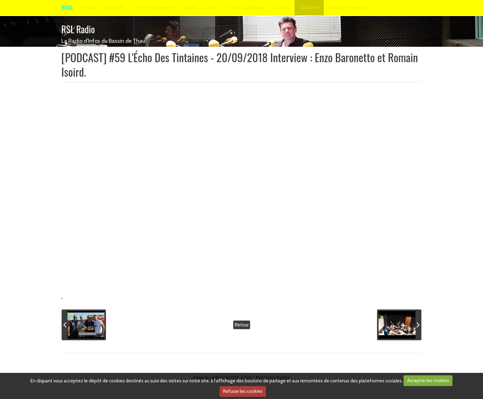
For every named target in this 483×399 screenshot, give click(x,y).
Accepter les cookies (428, 380)
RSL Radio (78, 29)
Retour (242, 325)
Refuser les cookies (242, 391)
